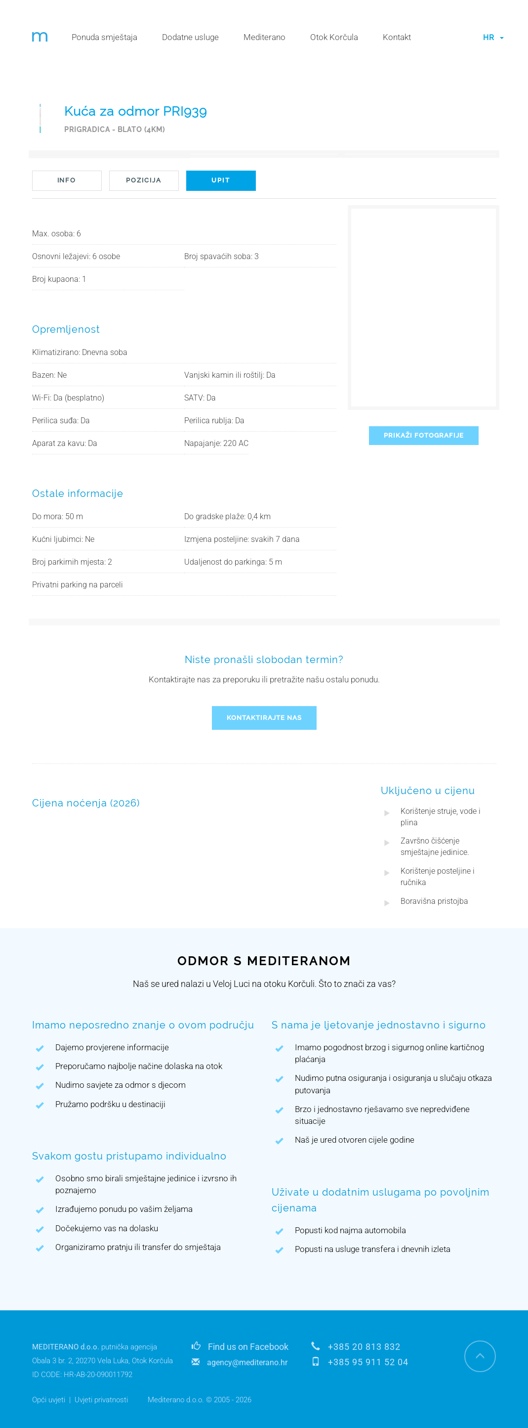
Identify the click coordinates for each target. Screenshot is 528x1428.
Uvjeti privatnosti (101, 1399)
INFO (67, 180)
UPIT (220, 180)
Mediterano (264, 37)
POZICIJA (144, 180)
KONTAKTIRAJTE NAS (264, 717)
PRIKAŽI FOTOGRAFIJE (424, 435)
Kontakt (397, 37)
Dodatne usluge (190, 37)
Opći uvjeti (48, 1399)
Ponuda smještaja (104, 37)
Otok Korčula (334, 37)
